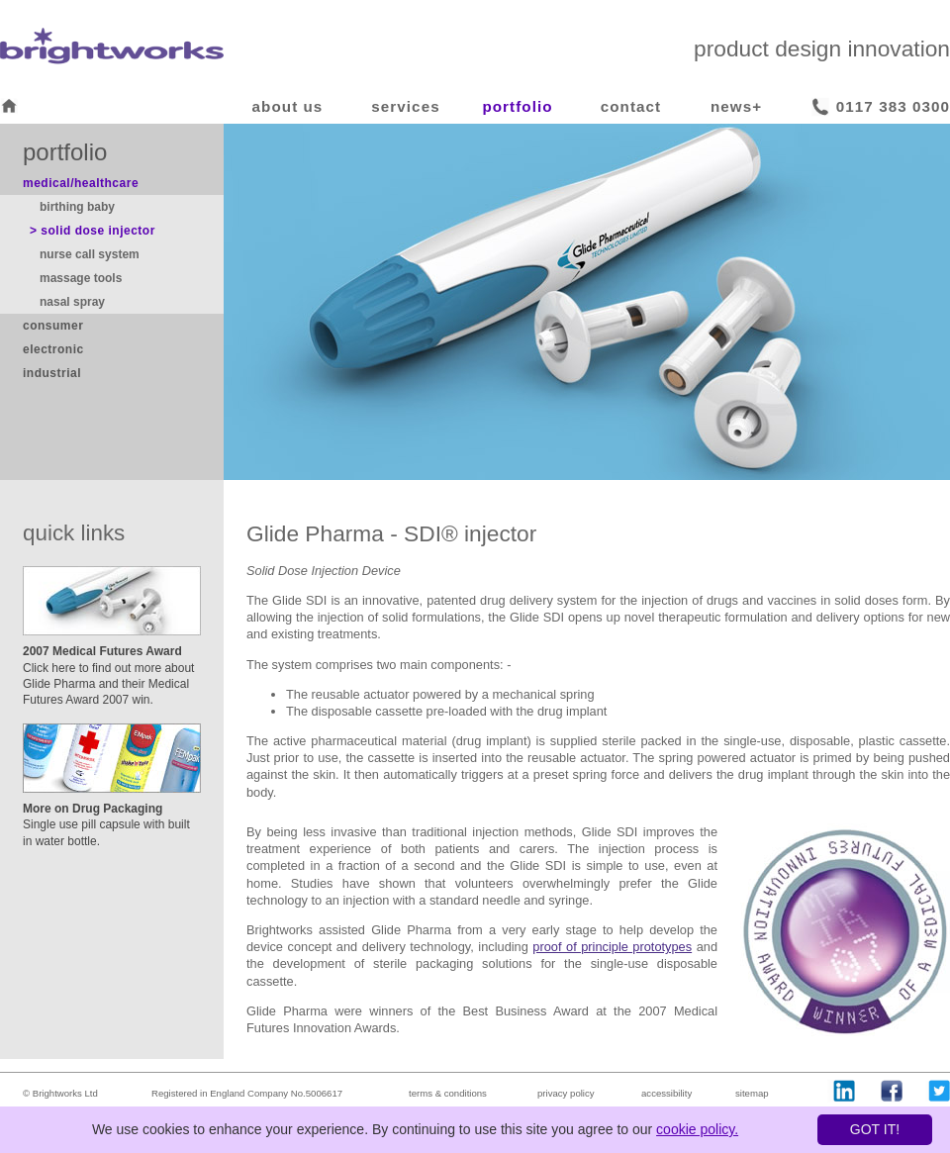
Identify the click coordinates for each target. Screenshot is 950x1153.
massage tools (81, 278)
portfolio (517, 106)
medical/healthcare (81, 183)
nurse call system (90, 254)
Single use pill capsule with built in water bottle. (106, 824)
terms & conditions (448, 1093)
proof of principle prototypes (612, 946)
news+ (736, 106)
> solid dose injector (92, 231)
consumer (53, 326)
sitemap (752, 1093)
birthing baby (77, 207)
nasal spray (72, 302)
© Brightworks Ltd (60, 1093)
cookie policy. (697, 1129)
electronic (53, 349)
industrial (52, 373)
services (405, 106)
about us (288, 106)
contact (631, 106)
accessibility (666, 1093)
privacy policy (566, 1093)
